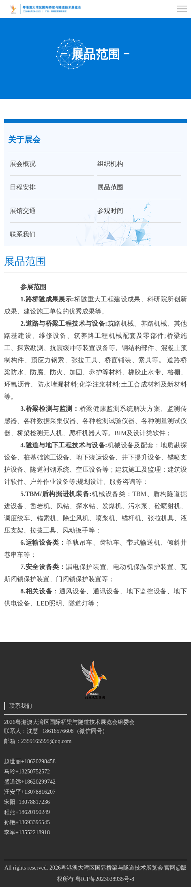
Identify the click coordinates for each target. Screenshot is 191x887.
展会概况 (23, 163)
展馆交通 (23, 210)
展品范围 (110, 187)
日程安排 (23, 187)
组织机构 (110, 163)
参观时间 (110, 210)
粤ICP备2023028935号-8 (104, 879)
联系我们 (23, 234)
